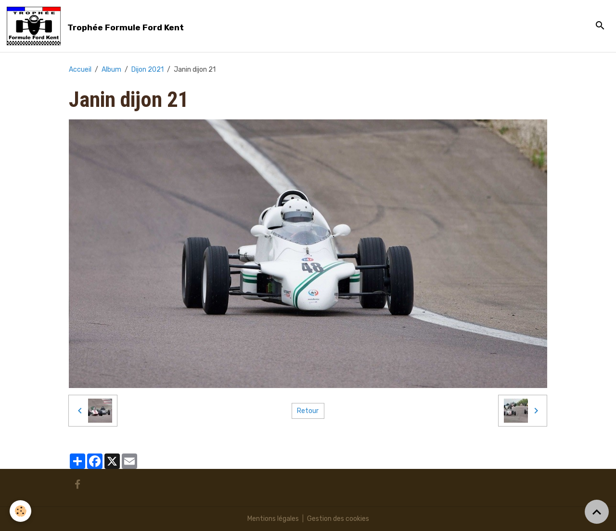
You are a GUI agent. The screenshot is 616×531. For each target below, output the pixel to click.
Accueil (80, 69)
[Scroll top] (597, 512)
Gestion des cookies (338, 519)
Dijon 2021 (147, 69)
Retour (308, 411)
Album (111, 69)
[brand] (97, 26)
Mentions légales (273, 519)
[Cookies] (20, 511)
